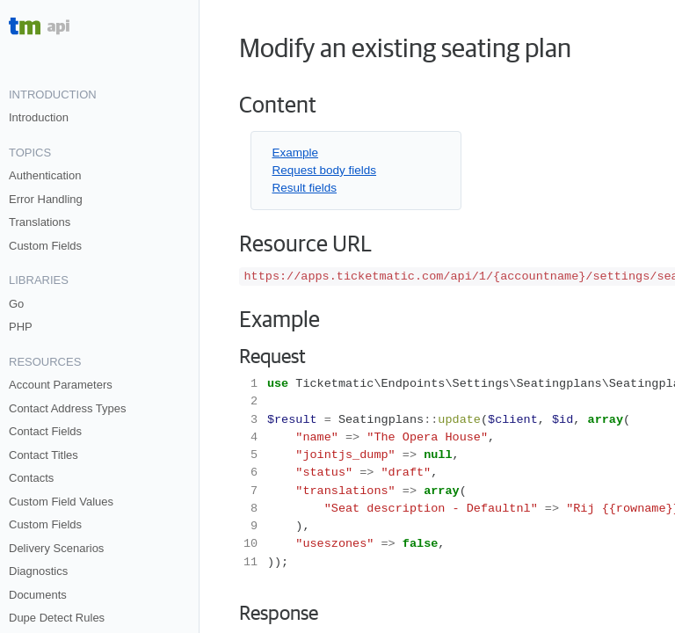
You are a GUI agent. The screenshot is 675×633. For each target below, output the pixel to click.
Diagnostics (38, 571)
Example (295, 152)
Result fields (305, 187)
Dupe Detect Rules (57, 617)
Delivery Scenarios (56, 548)
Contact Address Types (67, 408)
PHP (21, 326)
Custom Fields (45, 245)
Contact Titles (43, 455)
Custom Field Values (61, 501)
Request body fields (324, 170)
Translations (39, 222)
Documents (38, 594)
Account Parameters (60, 384)
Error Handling (46, 199)
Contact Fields (45, 431)
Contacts (31, 477)
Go (16, 303)
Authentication (45, 175)
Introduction (39, 117)
